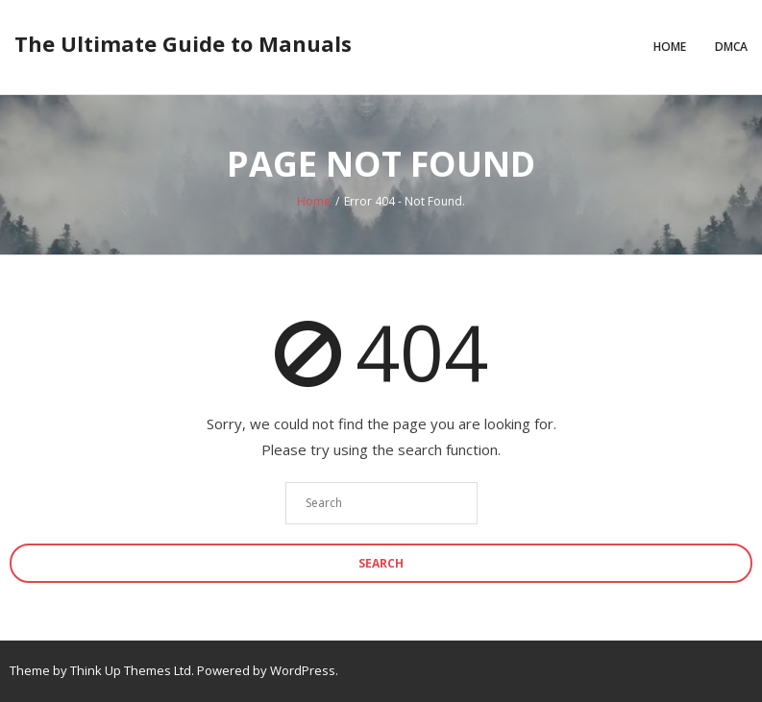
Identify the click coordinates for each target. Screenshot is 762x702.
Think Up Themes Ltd (130, 670)
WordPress (302, 670)
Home (669, 46)
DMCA (731, 46)
